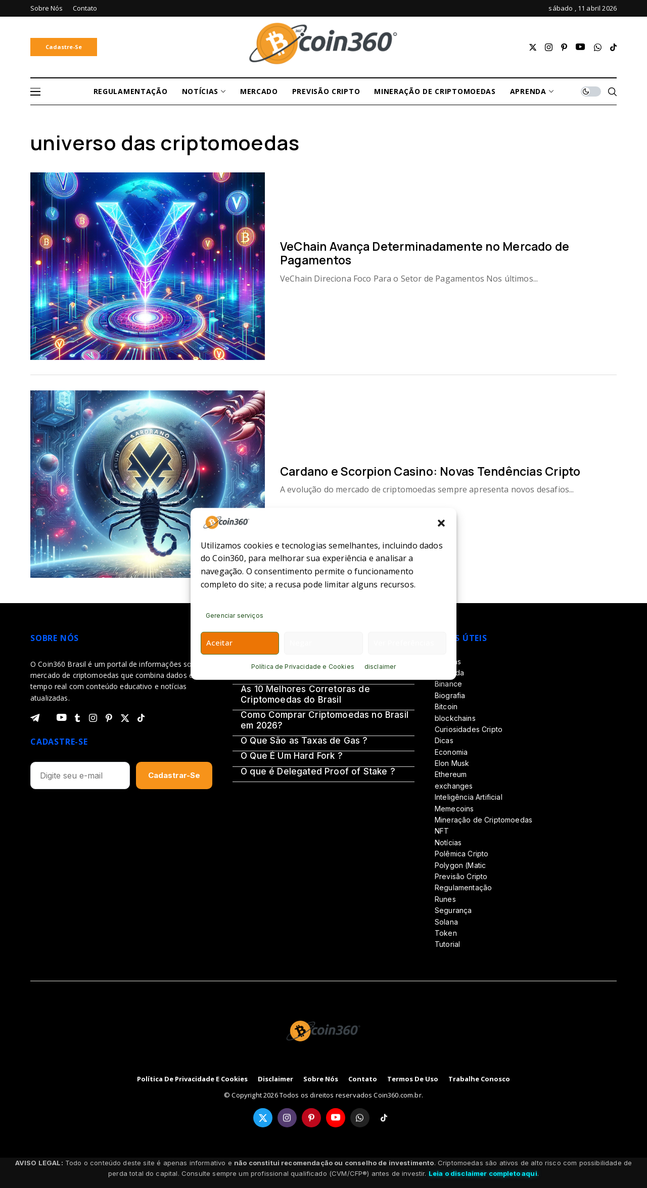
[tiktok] (613, 47)
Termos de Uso (412, 1079)
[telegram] (34, 718)
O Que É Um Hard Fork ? (292, 756)
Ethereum (451, 774)
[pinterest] (564, 47)
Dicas (444, 740)
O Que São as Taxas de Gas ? (304, 741)
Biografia (450, 695)
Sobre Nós (320, 1079)
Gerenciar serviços (234, 615)
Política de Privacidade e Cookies (302, 666)
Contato (362, 1079)
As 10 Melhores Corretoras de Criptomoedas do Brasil (305, 694)
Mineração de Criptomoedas (483, 819)
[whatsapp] (598, 47)
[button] (441, 522)
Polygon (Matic (460, 865)
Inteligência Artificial (468, 797)
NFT (442, 831)
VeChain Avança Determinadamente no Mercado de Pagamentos (424, 253)
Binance (448, 683)
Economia (451, 752)
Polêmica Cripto (461, 853)
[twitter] (532, 47)
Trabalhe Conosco (479, 1079)
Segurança (453, 910)
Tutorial (447, 944)
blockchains (455, 718)
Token (446, 933)
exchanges (454, 786)
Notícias (448, 842)
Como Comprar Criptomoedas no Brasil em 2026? (324, 720)
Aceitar (219, 642)
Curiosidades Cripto (468, 729)
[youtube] (580, 47)
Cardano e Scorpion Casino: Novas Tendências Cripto (430, 471)
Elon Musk (452, 763)
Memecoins (454, 808)
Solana (446, 922)
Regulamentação (463, 887)
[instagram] (548, 47)
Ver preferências (404, 642)
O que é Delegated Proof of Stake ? (318, 771)
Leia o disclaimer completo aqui (483, 1173)
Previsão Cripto (461, 876)
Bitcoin (446, 706)
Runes (445, 899)
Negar (301, 642)
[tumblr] (77, 718)
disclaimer (380, 666)
